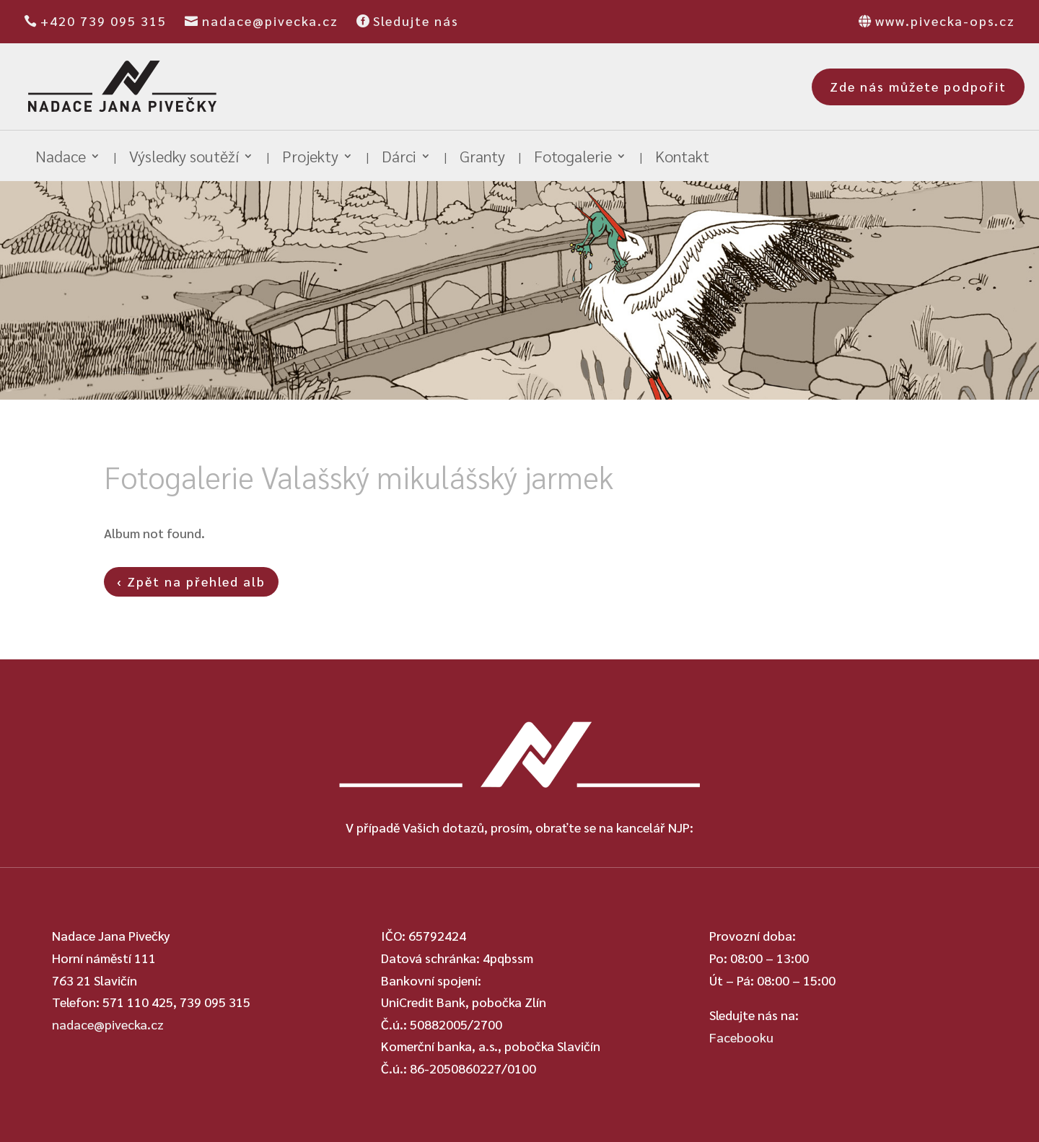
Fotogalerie (573, 158)
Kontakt (682, 158)
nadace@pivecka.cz (270, 20)
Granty (482, 158)
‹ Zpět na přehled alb (191, 581)
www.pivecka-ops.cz (945, 20)
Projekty (310, 158)
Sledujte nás (416, 20)
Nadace (60, 158)
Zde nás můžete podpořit (918, 86)
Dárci (399, 158)
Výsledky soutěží (184, 158)
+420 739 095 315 (103, 20)
